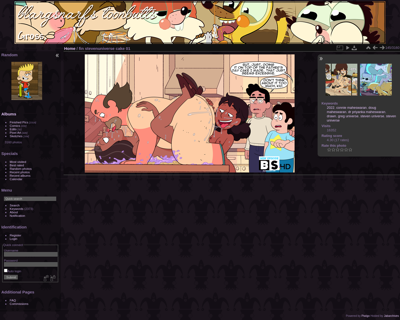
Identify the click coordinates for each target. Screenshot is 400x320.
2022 (330, 108)
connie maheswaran (351, 108)
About (14, 212)
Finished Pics (19, 122)
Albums (8, 114)
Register (15, 235)
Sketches (16, 136)
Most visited (18, 161)
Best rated (17, 165)
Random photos (21, 168)
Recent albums (20, 175)
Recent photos (20, 172)
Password (11, 260)
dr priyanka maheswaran (366, 112)
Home (69, 48)
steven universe (372, 116)
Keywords (17, 208)
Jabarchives (391, 315)
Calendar (16, 179)
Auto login (12, 271)
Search (15, 205)
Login (13, 238)
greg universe (348, 116)
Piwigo (365, 315)
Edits (13, 129)
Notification (17, 215)
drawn (331, 116)
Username (11, 250)
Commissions (19, 303)
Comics (15, 125)
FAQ (13, 300)
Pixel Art (15, 132)
